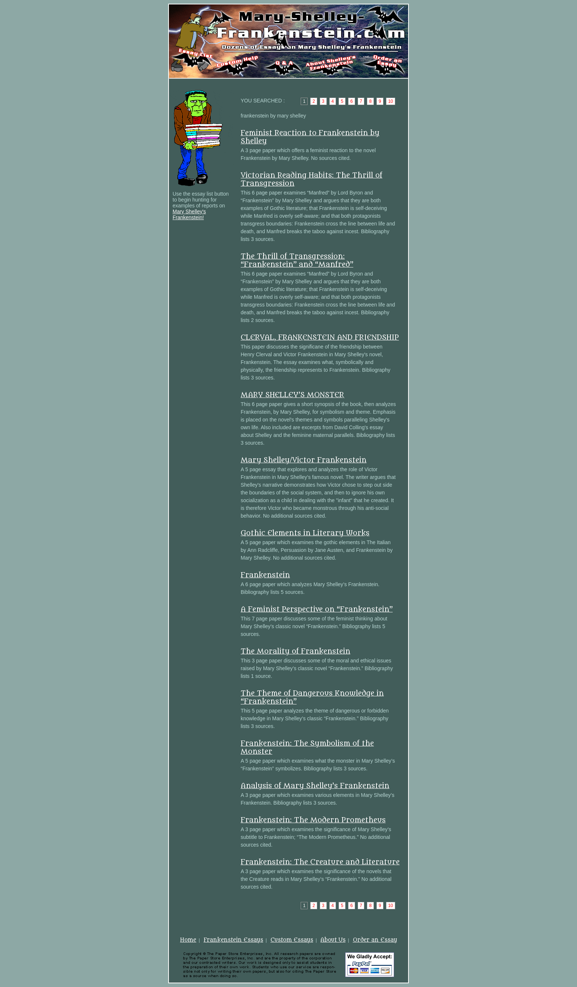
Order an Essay (375, 940)
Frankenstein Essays (233, 940)
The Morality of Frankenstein (295, 651)
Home (188, 940)
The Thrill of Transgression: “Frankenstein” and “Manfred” (297, 260)
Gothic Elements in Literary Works (305, 533)
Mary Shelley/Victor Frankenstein (304, 460)
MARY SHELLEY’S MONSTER (292, 395)
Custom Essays (291, 940)
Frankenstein (265, 575)
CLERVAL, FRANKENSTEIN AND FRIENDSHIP (320, 337)
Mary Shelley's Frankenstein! (189, 214)
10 (390, 101)
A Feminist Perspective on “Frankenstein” (317, 609)
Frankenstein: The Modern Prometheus (313, 820)
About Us (333, 940)
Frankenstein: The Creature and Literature (320, 862)
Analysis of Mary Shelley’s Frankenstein (315, 786)
